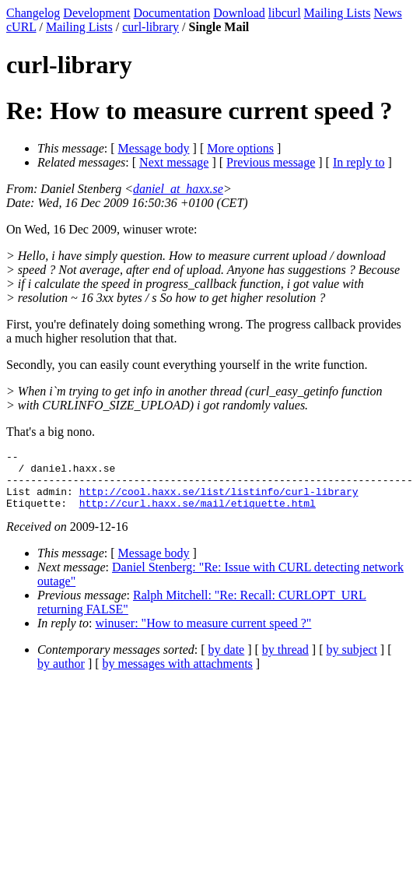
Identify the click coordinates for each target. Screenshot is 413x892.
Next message (173, 162)
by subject (352, 661)
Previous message (270, 162)
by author (61, 675)
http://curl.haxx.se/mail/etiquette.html (197, 514)
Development (96, 12)
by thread (285, 661)
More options (240, 148)
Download (239, 12)
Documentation (172, 12)
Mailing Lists (337, 12)
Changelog (33, 12)
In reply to (359, 162)
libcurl (284, 12)
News (387, 12)
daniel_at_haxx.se (178, 188)
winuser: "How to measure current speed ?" (204, 634)
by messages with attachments (178, 675)
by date (226, 661)
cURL (21, 26)
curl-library (150, 26)
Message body (154, 148)
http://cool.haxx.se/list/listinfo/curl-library (219, 500)
